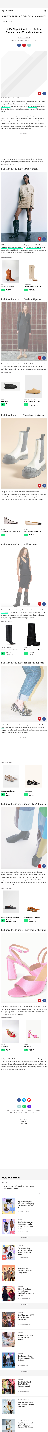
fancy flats (18, 725)
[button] (24, 45)
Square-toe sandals (7, 872)
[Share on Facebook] (19, 45)
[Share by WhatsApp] (24, 1106)
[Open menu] (45, 10)
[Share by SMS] (29, 1106)
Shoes (18, 1112)
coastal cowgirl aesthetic (14, 245)
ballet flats (17, 364)
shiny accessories (30, 725)
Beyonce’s (15, 247)
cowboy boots (5, 162)
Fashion (12, 1112)
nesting (35, 1112)
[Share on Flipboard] (29, 1100)
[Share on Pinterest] (24, 45)
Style (30, 1112)
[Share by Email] (29, 45)
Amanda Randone (24, 38)
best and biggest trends (36, 126)
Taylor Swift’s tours (33, 247)
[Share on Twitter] (24, 1100)
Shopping (24, 1112)
